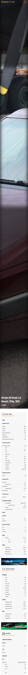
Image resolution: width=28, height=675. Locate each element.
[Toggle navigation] (25, 1)
